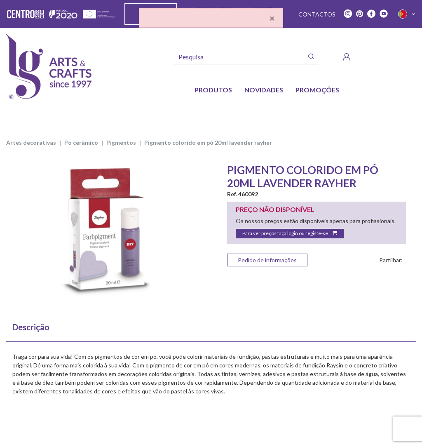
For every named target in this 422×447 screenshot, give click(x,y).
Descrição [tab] (30, 327)
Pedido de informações (267, 259)
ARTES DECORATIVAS (31, 142)
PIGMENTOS (121, 142)
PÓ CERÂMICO (81, 142)
